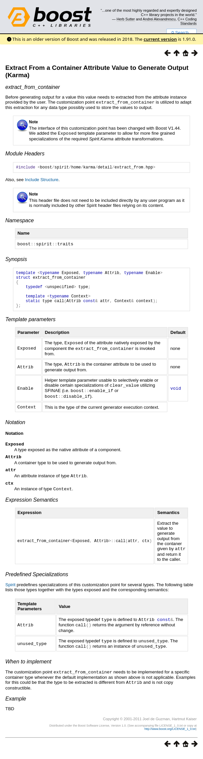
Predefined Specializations (36, 582)
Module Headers (24, 153)
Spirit (10, 592)
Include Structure (42, 179)
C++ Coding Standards (187, 21)
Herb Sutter (126, 19)
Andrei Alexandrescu (159, 19)
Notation (15, 428)
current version (160, 39)
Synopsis (16, 259)
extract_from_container (32, 87)
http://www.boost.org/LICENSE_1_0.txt (170, 734)
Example (15, 704)
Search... (181, 32)
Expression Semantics (31, 507)
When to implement (28, 667)
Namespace (19, 221)
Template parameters (30, 327)
